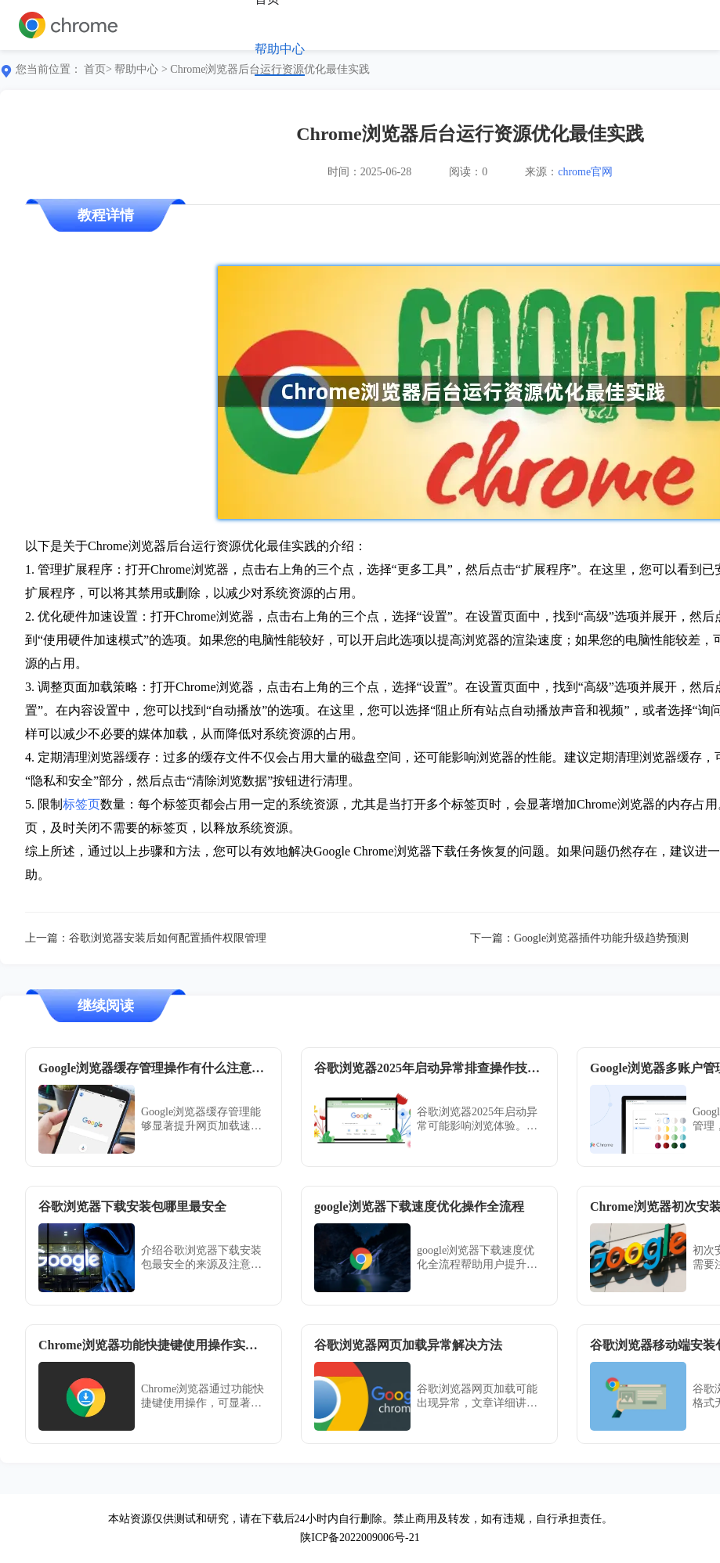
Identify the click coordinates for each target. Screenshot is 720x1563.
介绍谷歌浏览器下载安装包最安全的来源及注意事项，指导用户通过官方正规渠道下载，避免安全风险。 (201, 1258)
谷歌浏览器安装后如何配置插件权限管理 (167, 938)
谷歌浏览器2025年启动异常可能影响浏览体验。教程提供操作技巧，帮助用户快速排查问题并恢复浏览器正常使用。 (477, 1119)
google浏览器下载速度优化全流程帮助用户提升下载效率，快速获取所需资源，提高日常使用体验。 (477, 1258)
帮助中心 (280, 49)
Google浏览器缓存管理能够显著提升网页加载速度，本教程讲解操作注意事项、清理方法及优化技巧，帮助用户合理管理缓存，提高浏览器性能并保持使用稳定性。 (201, 1119)
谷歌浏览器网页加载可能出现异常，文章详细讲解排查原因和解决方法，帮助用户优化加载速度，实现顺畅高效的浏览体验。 (477, 1396)
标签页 (81, 804)
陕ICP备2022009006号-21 (359, 1537)
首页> (98, 69)
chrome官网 (585, 172)
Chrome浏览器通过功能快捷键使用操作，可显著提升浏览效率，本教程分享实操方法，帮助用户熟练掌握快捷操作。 (202, 1396)
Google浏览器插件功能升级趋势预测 (601, 938)
